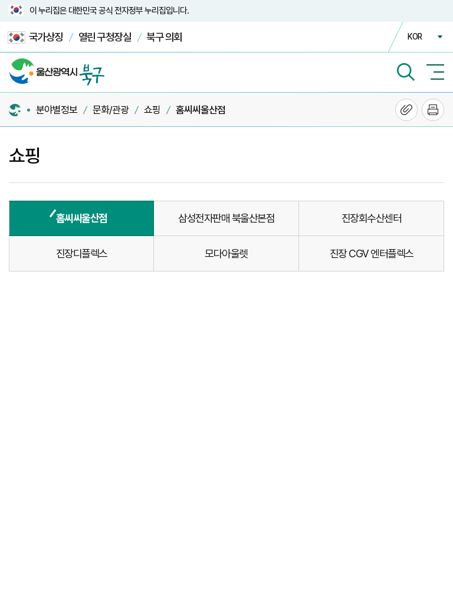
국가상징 (35, 37)
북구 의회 (164, 37)
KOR (415, 36)
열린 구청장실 (105, 37)
